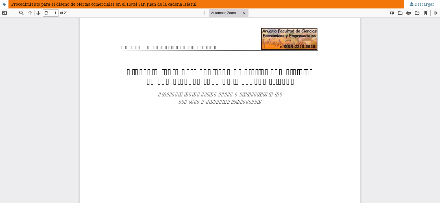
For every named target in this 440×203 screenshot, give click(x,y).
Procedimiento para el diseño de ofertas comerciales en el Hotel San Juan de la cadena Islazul (104, 4)
